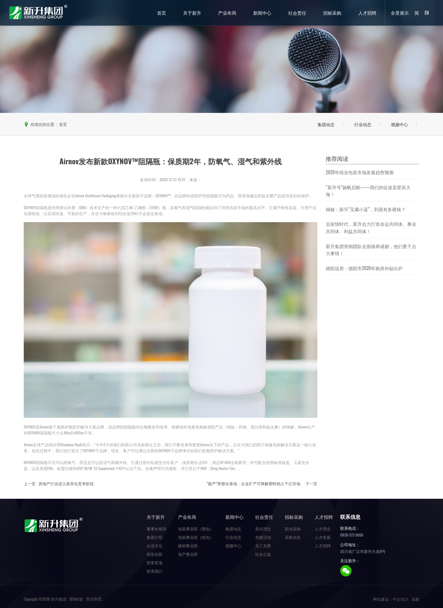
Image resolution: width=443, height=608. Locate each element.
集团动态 (326, 124)
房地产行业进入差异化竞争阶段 (66, 483)
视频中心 (399, 124)
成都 (415, 599)
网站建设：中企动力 (391, 599)
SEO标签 (76, 599)
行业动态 (362, 124)
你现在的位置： (45, 124)
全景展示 (400, 12)
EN (427, 12)
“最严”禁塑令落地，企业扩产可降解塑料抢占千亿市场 (253, 483)
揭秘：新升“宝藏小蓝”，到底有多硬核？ (366, 209)
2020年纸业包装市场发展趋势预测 (360, 172)
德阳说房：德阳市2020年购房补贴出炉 (364, 268)
